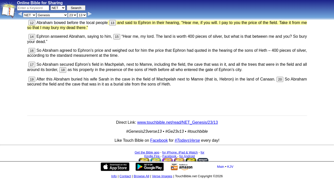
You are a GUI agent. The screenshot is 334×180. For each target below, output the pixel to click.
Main (220, 166)
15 (117, 36)
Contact (125, 176)
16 (32, 50)
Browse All (141, 176)
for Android (187, 156)
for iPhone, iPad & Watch (180, 152)
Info (114, 176)
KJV (230, 166)
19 (32, 79)
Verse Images (162, 176)
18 (63, 70)
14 (32, 36)
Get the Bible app (147, 152)
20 (280, 79)
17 (32, 64)
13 (112, 23)
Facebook (159, 140)
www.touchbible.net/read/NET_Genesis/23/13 (177, 122)
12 (32, 23)
